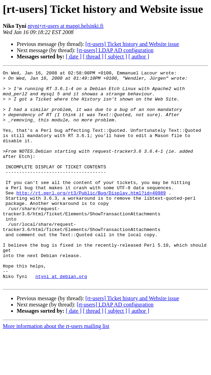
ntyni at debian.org (61, 318)
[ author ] (138, 56)
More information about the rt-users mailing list (56, 369)
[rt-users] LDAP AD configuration (115, 50)
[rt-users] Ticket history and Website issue (132, 44)
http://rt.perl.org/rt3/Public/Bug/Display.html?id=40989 (91, 218)
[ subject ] (116, 56)
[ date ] (73, 56)
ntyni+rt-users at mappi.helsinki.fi (65, 26)
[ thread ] (93, 56)
